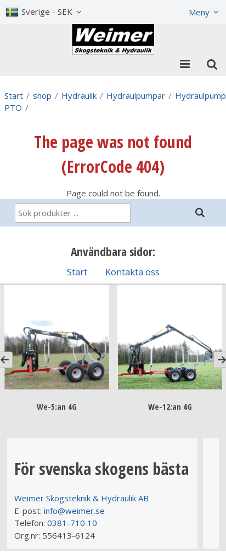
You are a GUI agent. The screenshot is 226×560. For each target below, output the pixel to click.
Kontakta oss (132, 271)
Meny (199, 12)
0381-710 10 (72, 522)
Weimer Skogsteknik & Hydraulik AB (81, 498)
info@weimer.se (74, 510)
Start (13, 95)
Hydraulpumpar (135, 95)
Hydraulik (79, 95)
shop (42, 95)
